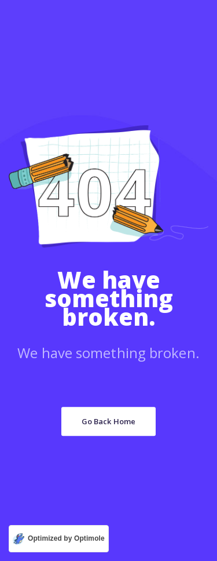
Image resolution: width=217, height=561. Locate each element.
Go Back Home (108, 421)
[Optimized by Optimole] (59, 538)
